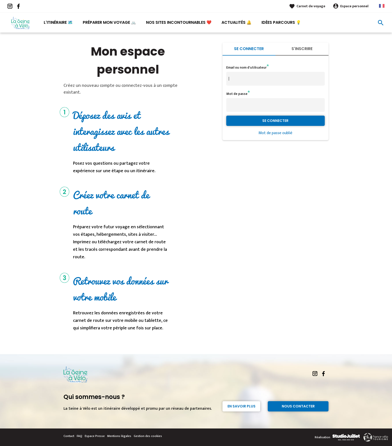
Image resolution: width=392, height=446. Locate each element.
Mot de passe (237, 94)
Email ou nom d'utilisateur (246, 67)
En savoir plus (242, 406)
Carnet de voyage (310, 6)
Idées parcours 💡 (281, 22)
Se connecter (249, 49)
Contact (69, 436)
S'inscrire (302, 49)
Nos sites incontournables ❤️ (179, 22)
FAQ (79, 436)
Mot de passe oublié (275, 133)
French (381, 6)
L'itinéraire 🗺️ (58, 22)
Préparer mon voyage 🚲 (109, 22)
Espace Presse (95, 436)
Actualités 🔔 (237, 22)
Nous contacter (298, 406)
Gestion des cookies (148, 436)
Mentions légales (119, 436)
